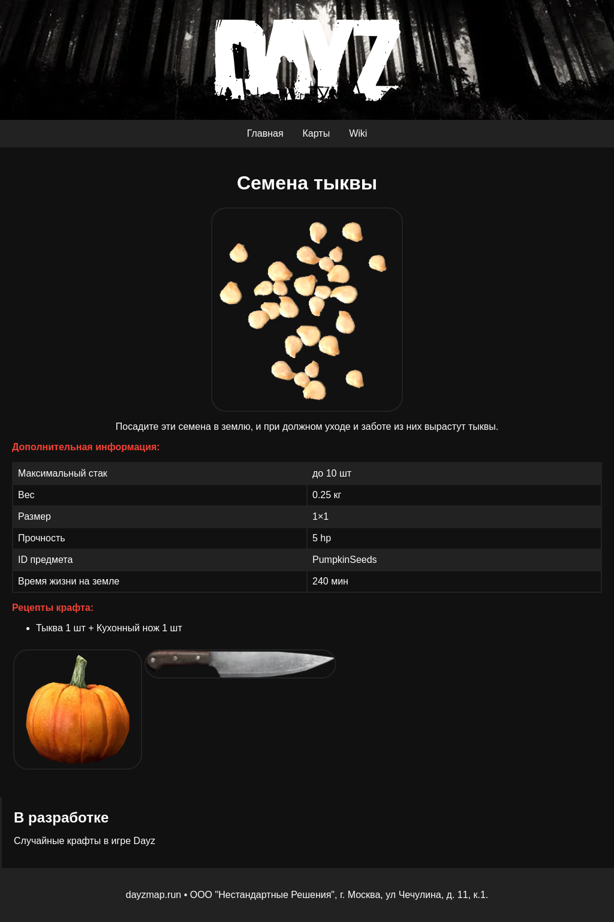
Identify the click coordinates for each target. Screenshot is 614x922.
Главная (265, 133)
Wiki (358, 133)
